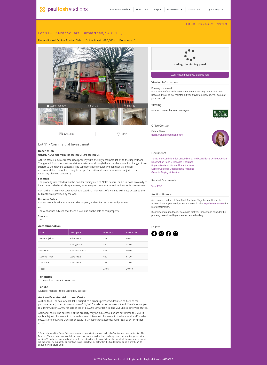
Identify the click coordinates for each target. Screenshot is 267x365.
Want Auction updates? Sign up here (190, 74)
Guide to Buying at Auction (165, 172)
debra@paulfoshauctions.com (167, 134)
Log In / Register (215, 9)
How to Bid (142, 9)
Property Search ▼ (120, 9)
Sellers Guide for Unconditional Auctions (172, 168)
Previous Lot (205, 24)
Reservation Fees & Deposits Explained (172, 162)
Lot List (190, 24)
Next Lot (222, 24)
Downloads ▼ (175, 9)
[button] (89, 105)
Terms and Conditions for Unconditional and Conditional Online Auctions (189, 158)
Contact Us (194, 9)
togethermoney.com (214, 203)
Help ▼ (158, 9)
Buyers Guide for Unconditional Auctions (172, 165)
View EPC (156, 186)
